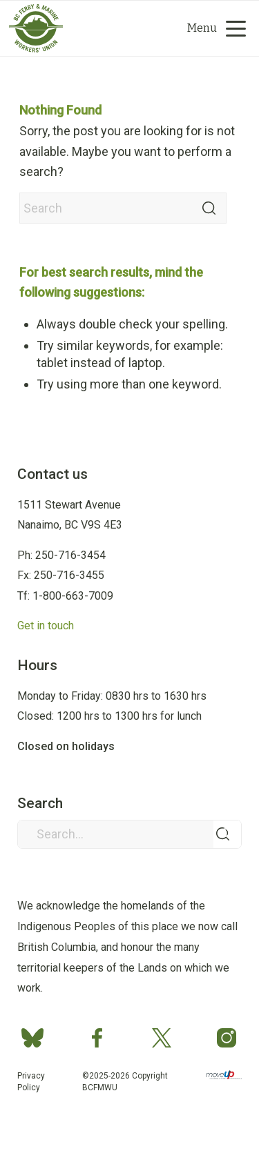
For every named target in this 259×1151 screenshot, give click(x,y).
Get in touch (45, 625)
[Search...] (129, 834)
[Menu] (211, 28)
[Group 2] (105, 28)
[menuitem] (140, 28)
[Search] (116, 28)
